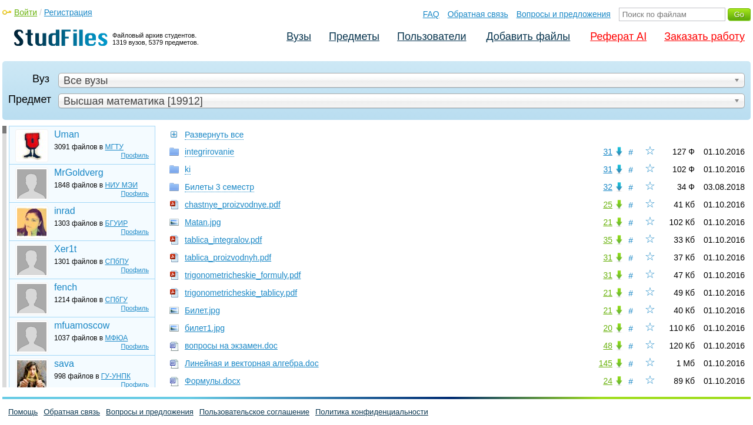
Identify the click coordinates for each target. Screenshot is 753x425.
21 (607, 222)
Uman (66, 134)
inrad (64, 211)
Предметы (354, 36)
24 (607, 381)
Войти (25, 12)
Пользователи (431, 36)
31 (607, 151)
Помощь (23, 411)
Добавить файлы (528, 36)
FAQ (431, 14)
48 (607, 345)
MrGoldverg (79, 173)
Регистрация (68, 12)
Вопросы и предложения (564, 14)
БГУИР (116, 223)
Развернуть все (214, 134)
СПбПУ (117, 261)
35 (607, 240)
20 (607, 328)
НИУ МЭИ (121, 185)
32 (607, 187)
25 (607, 204)
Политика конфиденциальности (371, 411)
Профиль (135, 155)
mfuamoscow (81, 325)
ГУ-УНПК (116, 376)
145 (605, 363)
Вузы (298, 36)
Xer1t (65, 249)
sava (64, 364)
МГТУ (114, 147)
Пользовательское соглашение (254, 411)
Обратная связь (478, 14)
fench (65, 287)
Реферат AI (618, 36)
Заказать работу (704, 36)
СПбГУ (116, 300)
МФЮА (116, 338)
